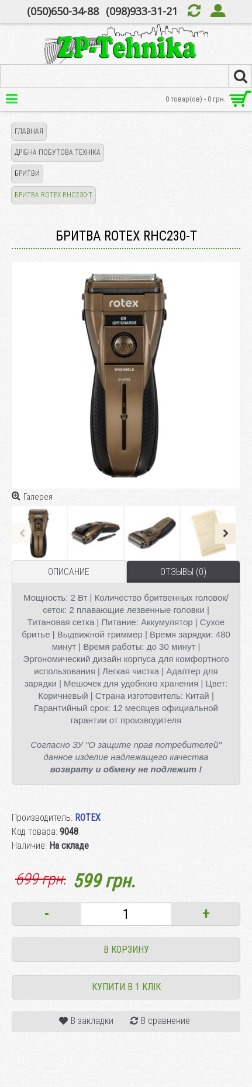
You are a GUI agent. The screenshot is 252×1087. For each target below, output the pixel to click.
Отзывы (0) (183, 571)
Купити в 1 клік (126, 986)
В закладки (92, 1020)
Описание (68, 571)
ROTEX (88, 817)
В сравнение (165, 1020)
